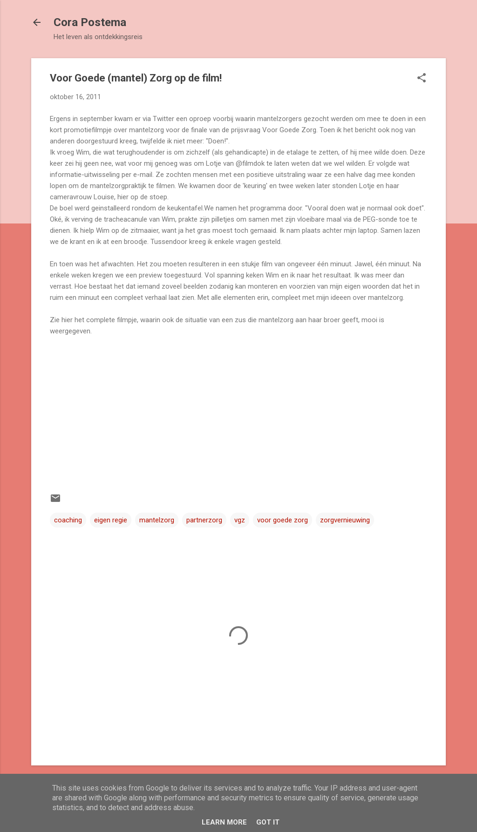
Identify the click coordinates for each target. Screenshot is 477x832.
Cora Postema (90, 22)
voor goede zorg (282, 520)
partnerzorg (204, 520)
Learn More (224, 822)
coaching (68, 520)
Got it (267, 822)
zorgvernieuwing (345, 520)
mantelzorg (156, 520)
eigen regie (110, 520)
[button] (421, 78)
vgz (239, 520)
